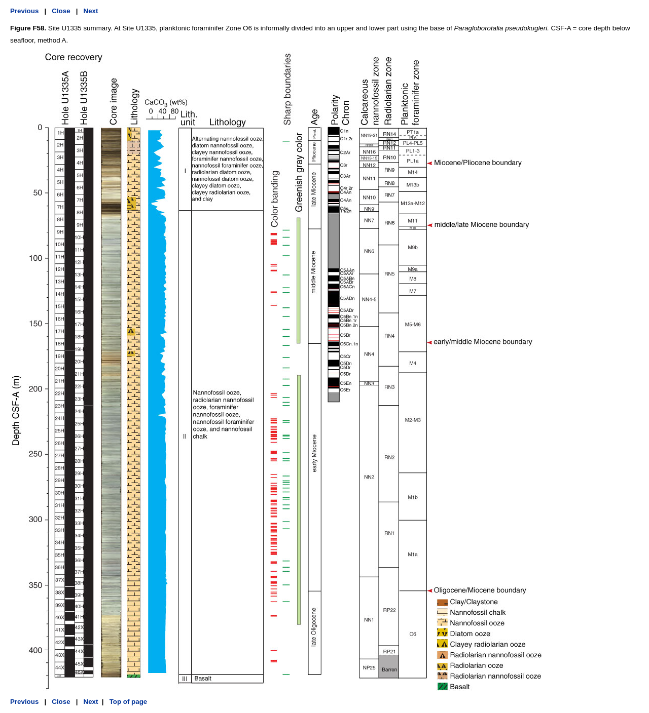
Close (61, 11)
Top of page (127, 701)
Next (91, 11)
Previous (24, 11)
